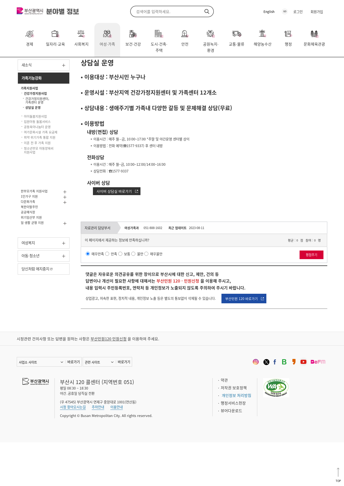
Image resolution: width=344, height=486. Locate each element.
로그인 (298, 11)
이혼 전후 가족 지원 (41, 199)
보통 (131, 293)
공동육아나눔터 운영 (37, 167)
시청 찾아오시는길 (73, 451)
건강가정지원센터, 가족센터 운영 (42, 132)
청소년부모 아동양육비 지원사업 (34, 210)
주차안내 (98, 451)
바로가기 (73, 405)
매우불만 (163, 293)
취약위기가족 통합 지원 (40, 189)
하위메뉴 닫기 (63, 105)
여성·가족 (36, 64)
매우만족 (100, 293)
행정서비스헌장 (233, 446)
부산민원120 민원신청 (109, 382)
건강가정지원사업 (119, 64)
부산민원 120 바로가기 (260, 339)
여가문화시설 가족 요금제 (40, 178)
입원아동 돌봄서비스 (34, 156)
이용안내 (116, 451)
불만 (145, 293)
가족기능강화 (61, 64)
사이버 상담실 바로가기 (116, 227)
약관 (224, 424)
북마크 (323, 64)
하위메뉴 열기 (63, 90)
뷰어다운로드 (231, 454)
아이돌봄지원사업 (39, 147)
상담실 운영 (149, 64)
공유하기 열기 (309, 64)
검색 (207, 11)
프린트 (316, 64)
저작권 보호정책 (234, 431)
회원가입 (317, 11)
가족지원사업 (88, 64)
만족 (117, 293)
